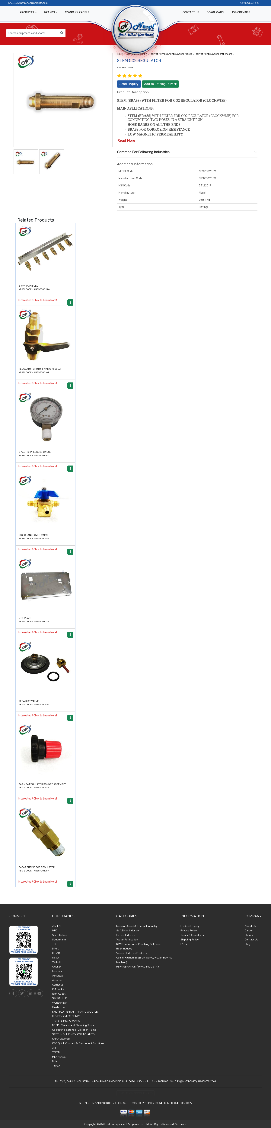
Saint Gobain (60, 935)
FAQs (183, 944)
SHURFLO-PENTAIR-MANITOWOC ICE (75, 1012)
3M (54, 1048)
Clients (249, 935)
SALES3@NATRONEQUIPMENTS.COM (193, 1081)
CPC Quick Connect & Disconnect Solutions (78, 1043)
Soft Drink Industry (127, 930)
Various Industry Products (131, 953)
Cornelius (57, 984)
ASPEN (56, 926)
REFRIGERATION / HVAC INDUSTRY (137, 966)
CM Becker (58, 989)
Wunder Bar (59, 1003)
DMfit (55, 948)
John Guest (58, 994)
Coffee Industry (125, 935)
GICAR (56, 953)
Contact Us (251, 939)
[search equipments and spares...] (32, 33)
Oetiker (56, 966)
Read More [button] (126, 140)
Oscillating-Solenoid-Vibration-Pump (74, 1030)
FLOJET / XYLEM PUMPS (66, 1016)
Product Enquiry (189, 926)
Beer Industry (124, 948)
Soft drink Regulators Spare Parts (214, 54)
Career (249, 930)
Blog (247, 944)
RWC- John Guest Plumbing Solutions (138, 944)
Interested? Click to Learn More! (37, 300)
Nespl (55, 957)
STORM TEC (59, 998)
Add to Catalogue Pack (160, 84)
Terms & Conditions (192, 935)
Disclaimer (181, 1124)
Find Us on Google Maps (136, 1093)
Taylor (56, 1066)
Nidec (55, 1061)
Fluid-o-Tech (59, 1007)
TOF (54, 944)
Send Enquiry (129, 84)
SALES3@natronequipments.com (28, 3)
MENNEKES (59, 1057)
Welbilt (56, 962)
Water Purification (127, 939)
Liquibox (57, 971)
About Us (250, 926)
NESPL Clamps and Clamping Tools (73, 1025)
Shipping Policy (189, 939)
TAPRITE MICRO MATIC (66, 1021)
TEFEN (56, 1052)
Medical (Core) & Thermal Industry (136, 926)
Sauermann (59, 939)
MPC (54, 930)
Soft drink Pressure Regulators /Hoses (171, 54)
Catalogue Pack (249, 3)
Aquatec (57, 980)
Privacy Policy (188, 930)
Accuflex (57, 975)
